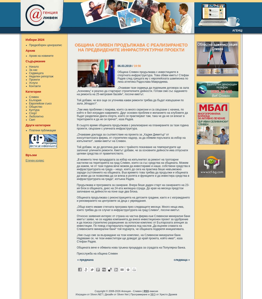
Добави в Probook (98, 269)
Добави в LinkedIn (116, 269)
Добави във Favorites (128, 269)
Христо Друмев (168, 294)
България (35, 100)
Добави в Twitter (92, 269)
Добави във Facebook (79, 269)
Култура (34, 110)
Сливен (34, 97)
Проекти (34, 79)
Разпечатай (134, 269)
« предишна (85, 259)
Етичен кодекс (35, 160)
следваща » (182, 259)
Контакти (35, 86)
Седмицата (36, 73)
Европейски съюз (40, 103)
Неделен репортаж (41, 76)
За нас (33, 70)
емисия (151, 291)
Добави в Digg (104, 269)
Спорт (33, 113)
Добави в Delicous (110, 269)
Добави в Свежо (85, 269)
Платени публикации (42, 130)
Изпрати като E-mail (122, 269)
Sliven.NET (96, 294)
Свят (32, 119)
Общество (35, 106)
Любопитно (36, 116)
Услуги (33, 83)
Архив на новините (41, 55)
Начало (34, 66)
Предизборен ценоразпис (45, 45)
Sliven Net (123, 294)
